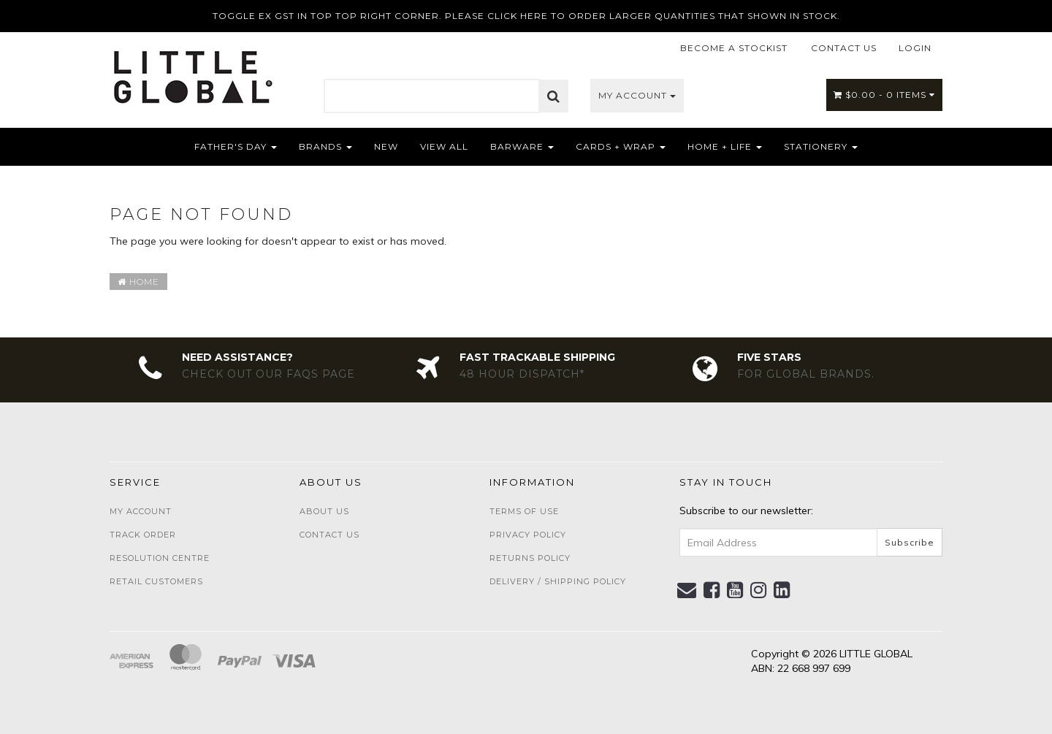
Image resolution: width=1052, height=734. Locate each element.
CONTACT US (844, 47)
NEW (386, 146)
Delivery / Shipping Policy (557, 581)
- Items (884, 94)
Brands (325, 146)
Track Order (143, 535)
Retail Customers (156, 581)
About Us (324, 511)
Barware (522, 146)
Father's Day (235, 146)
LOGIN (915, 47)
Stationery (821, 146)
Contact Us (329, 535)
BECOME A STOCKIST (734, 47)
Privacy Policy (527, 535)
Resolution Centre (160, 558)
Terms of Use (524, 511)
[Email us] (687, 590)
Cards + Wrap (621, 146)
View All (444, 146)
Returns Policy (530, 558)
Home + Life (724, 146)
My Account (637, 95)
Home (138, 281)
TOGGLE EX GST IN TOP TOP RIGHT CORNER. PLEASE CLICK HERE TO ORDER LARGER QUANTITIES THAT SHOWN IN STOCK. (526, 15)
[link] (712, 590)
